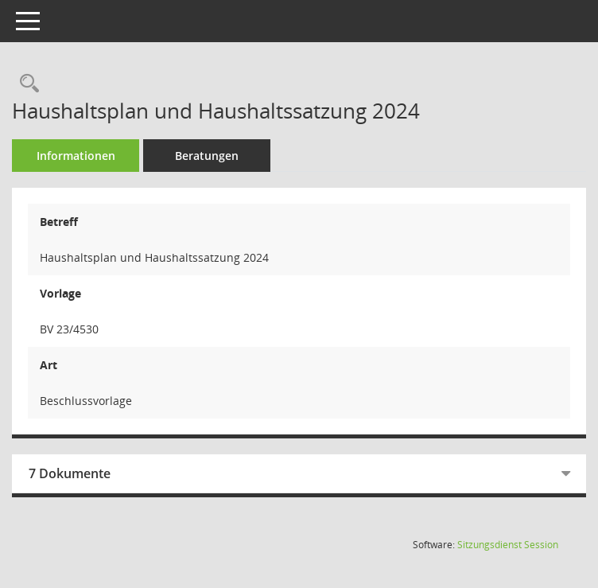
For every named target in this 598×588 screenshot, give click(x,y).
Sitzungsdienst (507, 544)
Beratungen (207, 155)
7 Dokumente (70, 473)
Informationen (76, 155)
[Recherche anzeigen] (25, 84)
